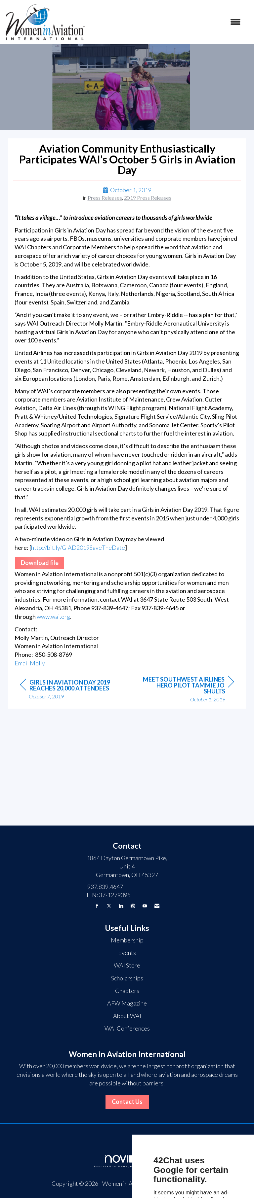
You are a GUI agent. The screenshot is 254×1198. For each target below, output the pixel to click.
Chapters (127, 990)
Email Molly (30, 663)
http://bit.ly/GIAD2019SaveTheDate (78, 547)
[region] (184, 690)
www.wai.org (53, 616)
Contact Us (127, 1101)
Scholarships (127, 978)
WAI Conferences (127, 1028)
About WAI (127, 1015)
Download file (40, 562)
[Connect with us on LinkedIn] (120, 906)
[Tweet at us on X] (109, 906)
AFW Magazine (127, 1003)
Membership (127, 940)
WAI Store (127, 965)
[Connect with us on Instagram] (132, 906)
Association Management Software (127, 1161)
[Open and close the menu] (166, 22)
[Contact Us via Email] (157, 906)
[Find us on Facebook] (97, 906)
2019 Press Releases (147, 197)
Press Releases (105, 197)
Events (127, 952)
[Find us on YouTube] (144, 906)
